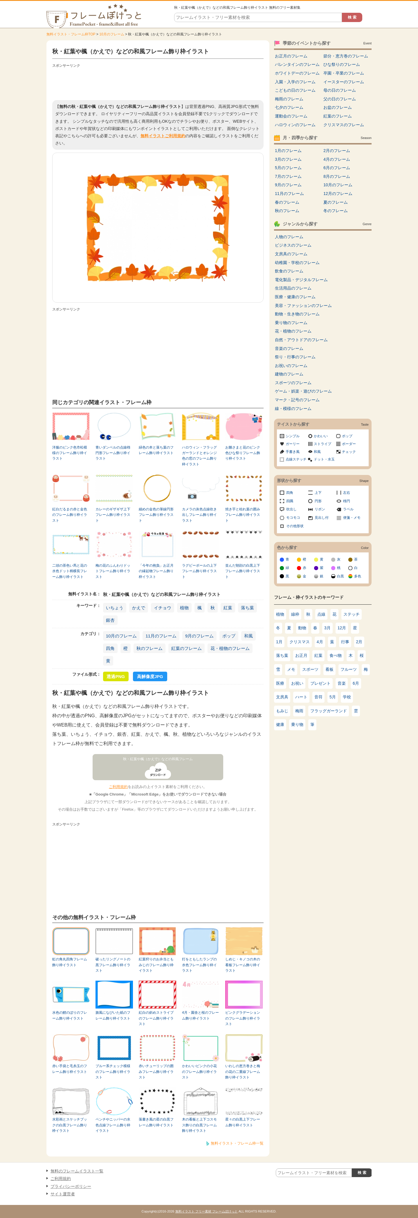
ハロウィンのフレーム (295, 124)
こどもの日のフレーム (295, 90)
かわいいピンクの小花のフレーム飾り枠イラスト (199, 1071)
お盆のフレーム (337, 107)
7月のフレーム (288, 176)
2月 (359, 641)
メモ (291, 669)
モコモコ (293, 518)
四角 (110, 648)
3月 (327, 628)
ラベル (348, 509)
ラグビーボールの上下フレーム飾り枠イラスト (199, 571)
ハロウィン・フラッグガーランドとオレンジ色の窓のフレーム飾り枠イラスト (199, 455)
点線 (321, 614)
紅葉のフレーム (186, 648)
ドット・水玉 (324, 459)
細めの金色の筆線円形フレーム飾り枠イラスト (156, 515)
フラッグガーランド (328, 711)
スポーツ (310, 669)
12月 (342, 628)
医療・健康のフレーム (295, 296)
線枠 (295, 614)
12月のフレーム (337, 193)
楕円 (346, 501)
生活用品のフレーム (293, 288)
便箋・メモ (352, 518)
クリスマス (299, 641)
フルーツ (348, 669)
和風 (248, 635)
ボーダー (349, 444)
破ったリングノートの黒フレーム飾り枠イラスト (113, 965)
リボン (320, 509)
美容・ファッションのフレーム (303, 305)
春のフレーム (287, 202)
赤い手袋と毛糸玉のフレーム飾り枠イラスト (69, 1069)
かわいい (321, 436)
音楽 (342, 683)
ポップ (228, 635)
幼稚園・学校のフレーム (297, 262)
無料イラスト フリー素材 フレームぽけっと (206, 1211)
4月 (320, 641)
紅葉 (228, 607)
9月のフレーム (199, 635)
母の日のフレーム (339, 90)
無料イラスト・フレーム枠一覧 (237, 1143)
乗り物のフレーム (291, 322)
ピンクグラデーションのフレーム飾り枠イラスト (242, 1018)
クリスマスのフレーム (343, 124)
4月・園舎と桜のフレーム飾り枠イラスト (200, 1015)
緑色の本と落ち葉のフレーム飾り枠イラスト (156, 450)
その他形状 (295, 526)
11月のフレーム (160, 635)
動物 (302, 628)
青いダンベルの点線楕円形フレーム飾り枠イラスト (113, 453)
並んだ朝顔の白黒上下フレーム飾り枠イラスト (242, 571)
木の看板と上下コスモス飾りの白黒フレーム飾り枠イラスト (199, 1125)
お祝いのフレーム (291, 365)
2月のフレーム (336, 150)
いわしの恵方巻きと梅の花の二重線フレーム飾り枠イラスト (242, 1071)
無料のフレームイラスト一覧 (77, 1171)
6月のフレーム (336, 167)
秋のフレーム (149, 648)
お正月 (301, 655)
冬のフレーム (335, 210)
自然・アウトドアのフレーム (301, 339)
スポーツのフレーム (293, 382)
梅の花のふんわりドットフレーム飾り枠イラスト (113, 571)
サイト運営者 (63, 1194)
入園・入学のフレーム (295, 81)
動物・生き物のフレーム (297, 314)
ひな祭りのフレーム (341, 64)
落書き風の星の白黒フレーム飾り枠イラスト (156, 1122)
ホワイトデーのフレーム (297, 73)
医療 (280, 683)
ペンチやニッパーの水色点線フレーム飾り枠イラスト (113, 1125)
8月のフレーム (336, 176)
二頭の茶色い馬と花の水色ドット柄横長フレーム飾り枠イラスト (69, 571)
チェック (349, 452)
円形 (318, 501)
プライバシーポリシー (71, 1186)
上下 (318, 493)
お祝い (297, 683)
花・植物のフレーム (230, 648)
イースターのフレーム (343, 81)
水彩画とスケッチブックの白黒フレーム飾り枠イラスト (69, 1125)
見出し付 (322, 518)
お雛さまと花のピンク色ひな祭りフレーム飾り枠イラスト (242, 453)
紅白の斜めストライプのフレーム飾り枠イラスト (156, 1018)
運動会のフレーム (291, 116)
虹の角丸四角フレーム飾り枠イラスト (69, 962)
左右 (346, 493)
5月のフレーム (288, 167)
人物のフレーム (289, 236)
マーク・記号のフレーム (297, 399)
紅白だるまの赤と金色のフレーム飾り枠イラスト (69, 515)
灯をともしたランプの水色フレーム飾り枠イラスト (199, 965)
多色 (357, 576)
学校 (347, 697)
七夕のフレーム (289, 107)
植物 (184, 607)
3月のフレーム (288, 159)
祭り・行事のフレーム (295, 357)
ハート (301, 697)
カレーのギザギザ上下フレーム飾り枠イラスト (113, 515)
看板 (329, 669)
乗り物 (297, 724)
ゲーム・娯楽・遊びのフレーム (303, 391)
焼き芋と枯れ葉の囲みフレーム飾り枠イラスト (242, 515)
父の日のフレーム (339, 99)
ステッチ (351, 614)
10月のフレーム (111, 34)
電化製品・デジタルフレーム (301, 279)
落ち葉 (247, 607)
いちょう (114, 607)
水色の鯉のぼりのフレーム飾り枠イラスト (69, 1015)
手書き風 (293, 452)
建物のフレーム (289, 374)
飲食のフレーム (289, 271)
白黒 (340, 576)
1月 (279, 641)
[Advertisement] (158, 83)
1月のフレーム (288, 150)
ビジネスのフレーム (293, 245)
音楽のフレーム (289, 348)
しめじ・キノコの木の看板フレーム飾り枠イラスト (242, 965)
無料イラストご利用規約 (162, 135)
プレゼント (320, 683)
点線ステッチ (296, 459)
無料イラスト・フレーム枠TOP (70, 34)
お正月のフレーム (291, 56)
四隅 (289, 501)
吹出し (291, 509)
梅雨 (299, 711)
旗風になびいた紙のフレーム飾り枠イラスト (113, 1015)
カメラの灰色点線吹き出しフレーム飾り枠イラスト (199, 515)
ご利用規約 (118, 787)
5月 (332, 697)
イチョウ (162, 607)
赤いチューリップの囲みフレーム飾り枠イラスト (156, 1071)
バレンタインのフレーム (297, 64)
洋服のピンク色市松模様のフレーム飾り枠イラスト (69, 453)
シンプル (293, 436)
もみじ (282, 711)
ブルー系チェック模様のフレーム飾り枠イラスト (113, 1071)
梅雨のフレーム (289, 99)
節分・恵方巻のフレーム (345, 56)
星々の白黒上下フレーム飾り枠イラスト (242, 1122)
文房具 (282, 697)
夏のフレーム (335, 202)
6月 (356, 683)
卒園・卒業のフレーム (343, 73)
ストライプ (322, 444)
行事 (345, 641)
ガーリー (293, 444)
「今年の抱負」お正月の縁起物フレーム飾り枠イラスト (156, 571)
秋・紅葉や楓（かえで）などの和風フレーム (158, 759)
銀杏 (110, 620)
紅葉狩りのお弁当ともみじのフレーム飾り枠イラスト (156, 965)
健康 (280, 724)
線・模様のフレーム (293, 408)
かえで (138, 607)
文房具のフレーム (291, 254)
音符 (318, 697)
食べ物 (335, 655)
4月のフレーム (336, 159)
